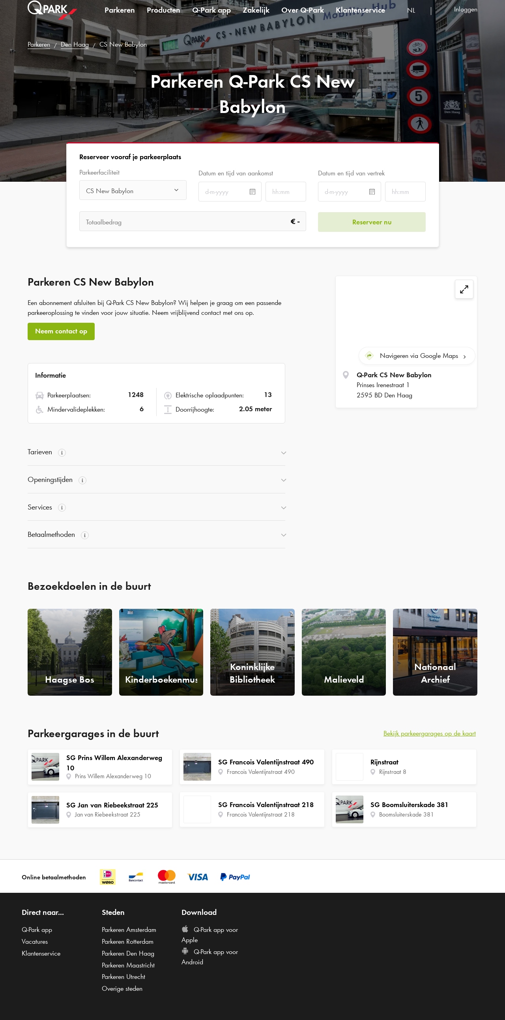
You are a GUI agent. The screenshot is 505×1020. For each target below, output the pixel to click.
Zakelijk (256, 17)
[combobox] (416, 19)
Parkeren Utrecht (123, 976)
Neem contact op (61, 331)
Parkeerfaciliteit (99, 172)
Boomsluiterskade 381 (406, 814)
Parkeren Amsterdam (129, 929)
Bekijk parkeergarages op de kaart (429, 733)
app (211, 17)
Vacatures (35, 941)
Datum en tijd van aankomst (235, 173)
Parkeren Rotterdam (127, 941)
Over (302, 17)
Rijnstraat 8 (392, 771)
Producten (163, 17)
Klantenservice (360, 17)
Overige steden (122, 988)
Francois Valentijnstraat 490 (261, 771)
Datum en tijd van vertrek (351, 173)
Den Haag (75, 44)
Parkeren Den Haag (128, 953)
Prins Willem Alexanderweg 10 (113, 776)
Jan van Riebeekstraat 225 (107, 814)
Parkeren (120, 17)
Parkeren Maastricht (128, 965)
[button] (156, 452)
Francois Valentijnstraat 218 (261, 814)
